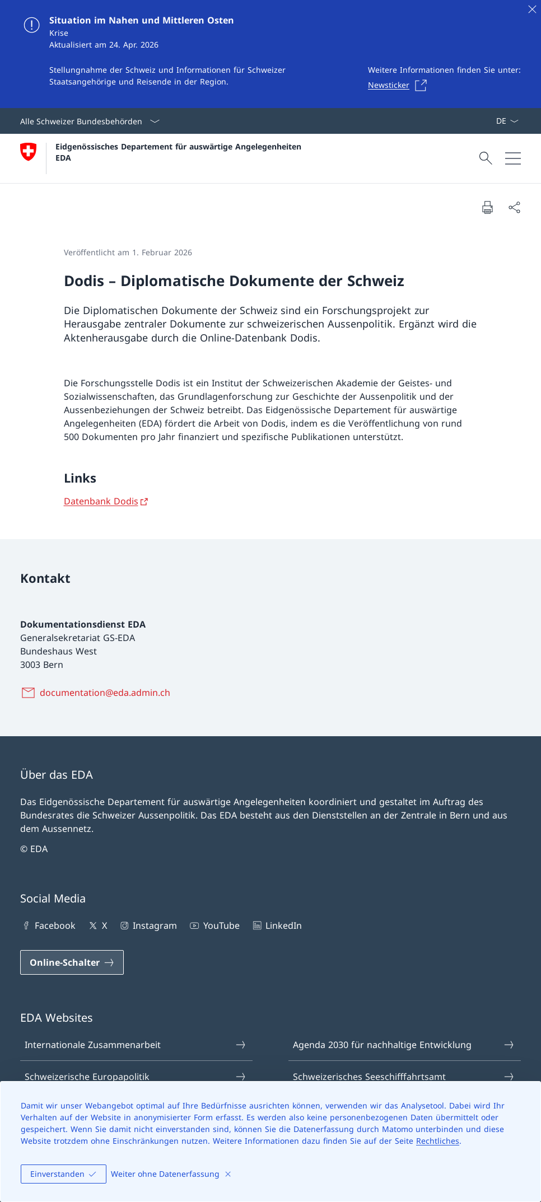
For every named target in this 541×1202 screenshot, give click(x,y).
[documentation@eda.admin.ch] (97, 692)
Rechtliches (437, 1140)
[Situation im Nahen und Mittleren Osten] (270, 54)
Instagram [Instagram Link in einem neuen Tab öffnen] (147, 925)
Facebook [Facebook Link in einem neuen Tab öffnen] (48, 925)
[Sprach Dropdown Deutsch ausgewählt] (507, 121)
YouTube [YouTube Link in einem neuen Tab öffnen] (213, 925)
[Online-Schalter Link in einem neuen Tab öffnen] (72, 962)
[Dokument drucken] (487, 207)
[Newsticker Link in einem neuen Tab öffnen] (400, 85)
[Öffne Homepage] (162, 158)
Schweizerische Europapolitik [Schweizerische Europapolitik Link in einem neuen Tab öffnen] (136, 1076)
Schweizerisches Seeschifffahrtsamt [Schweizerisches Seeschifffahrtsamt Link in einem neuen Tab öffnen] (404, 1076)
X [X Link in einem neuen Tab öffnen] (96, 925)
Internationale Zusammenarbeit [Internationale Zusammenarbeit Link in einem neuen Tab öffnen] (136, 1044)
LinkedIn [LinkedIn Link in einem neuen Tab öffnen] (276, 925)
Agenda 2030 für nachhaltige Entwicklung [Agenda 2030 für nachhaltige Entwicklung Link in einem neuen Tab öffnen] (404, 1044)
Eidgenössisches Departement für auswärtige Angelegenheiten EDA (179, 151)
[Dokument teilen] (514, 207)
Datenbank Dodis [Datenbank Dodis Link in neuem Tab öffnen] (101, 501)
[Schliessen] (532, 9)
